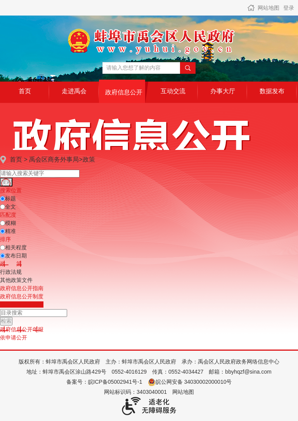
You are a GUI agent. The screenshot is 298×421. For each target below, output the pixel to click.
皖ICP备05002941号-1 (115, 382)
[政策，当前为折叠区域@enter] (11, 264)
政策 (89, 159)
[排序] (2, 247)
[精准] (2, 231)
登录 (288, 8)
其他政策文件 (16, 280)
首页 (16, 159)
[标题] (2, 198)
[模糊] (2, 223)
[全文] (2, 206)
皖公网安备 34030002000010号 (190, 382)
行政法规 (11, 272)
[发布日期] (2, 255)
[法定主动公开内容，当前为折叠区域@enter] (21, 304)
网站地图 (268, 8)
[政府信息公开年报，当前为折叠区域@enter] (21, 329)
